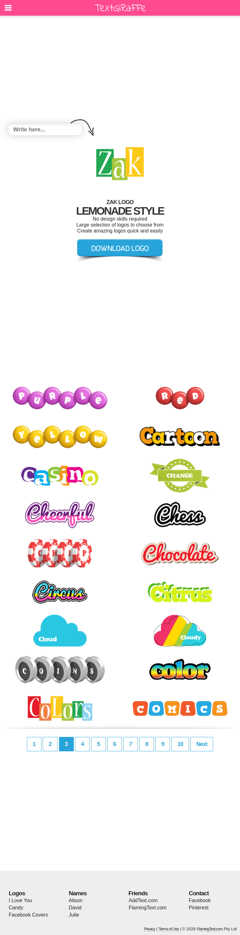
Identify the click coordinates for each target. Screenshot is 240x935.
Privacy (149, 929)
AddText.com (143, 900)
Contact (199, 893)
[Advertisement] (120, 70)
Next (201, 744)
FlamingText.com (148, 907)
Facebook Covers (28, 914)
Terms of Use (168, 929)
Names (78, 893)
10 (180, 744)
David (75, 907)
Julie (74, 914)
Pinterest (198, 907)
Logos (17, 893)
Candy (16, 907)
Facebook (200, 900)
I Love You (20, 900)
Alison (75, 900)
